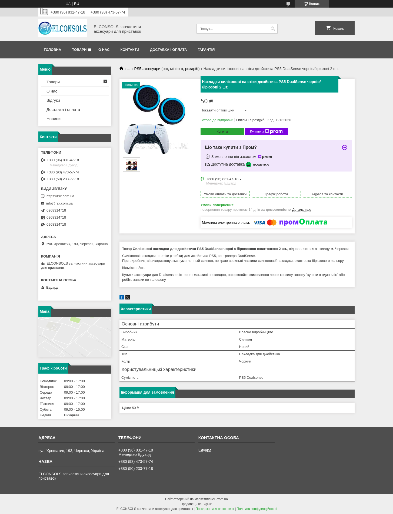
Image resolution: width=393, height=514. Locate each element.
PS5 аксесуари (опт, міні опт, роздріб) (167, 69)
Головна (52, 50)
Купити (222, 132)
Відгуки (53, 100)
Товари (79, 50)
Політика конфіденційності (257, 509)
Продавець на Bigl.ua (196, 504)
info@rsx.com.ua (59, 203)
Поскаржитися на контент (214, 509)
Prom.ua (222, 499)
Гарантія (206, 50)
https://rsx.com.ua (60, 196)
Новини (53, 118)
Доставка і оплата (168, 50)
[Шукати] (273, 29)
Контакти (129, 50)
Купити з (266, 131)
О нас (104, 50)
